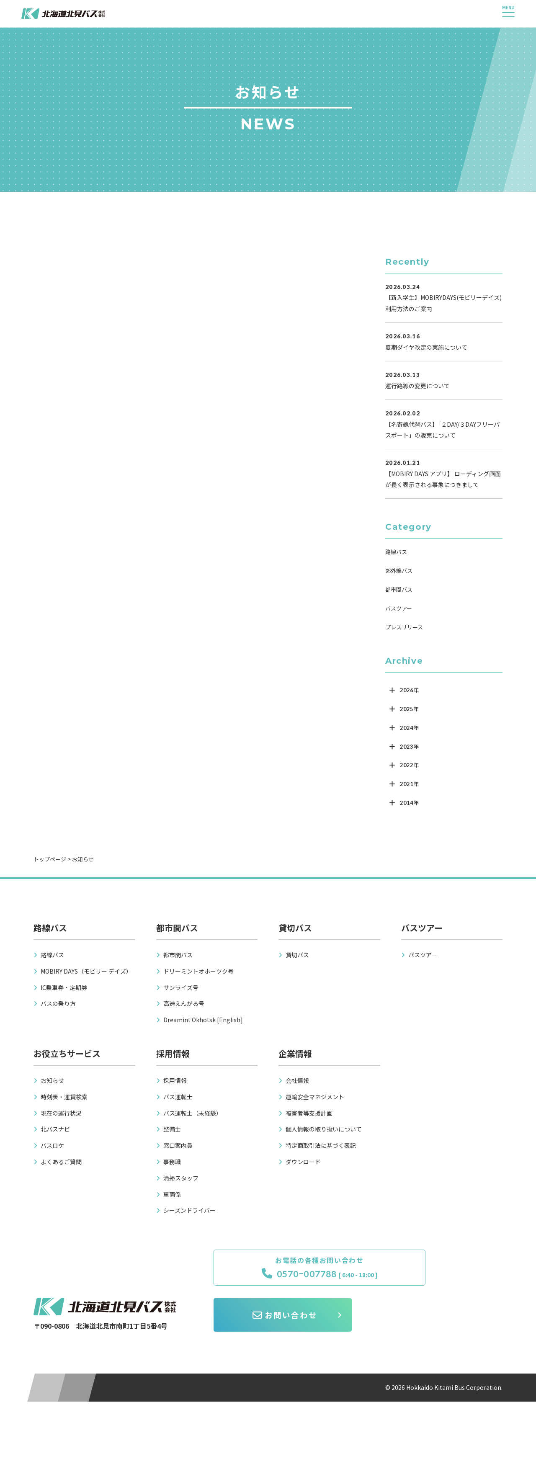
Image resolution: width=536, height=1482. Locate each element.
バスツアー (398, 608)
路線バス (396, 552)
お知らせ (52, 1080)
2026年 (409, 690)
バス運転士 (178, 1097)
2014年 (409, 802)
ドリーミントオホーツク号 (198, 971)
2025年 (409, 709)
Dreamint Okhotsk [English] (203, 1019)
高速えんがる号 (183, 1003)
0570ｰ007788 (281, 1274)
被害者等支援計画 (309, 1113)
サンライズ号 (180, 987)
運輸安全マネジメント (315, 1097)
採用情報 (175, 1080)
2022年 (409, 765)
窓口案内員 (178, 1145)
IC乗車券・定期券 (64, 987)
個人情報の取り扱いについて (324, 1129)
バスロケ (52, 1145)
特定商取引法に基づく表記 (321, 1145)
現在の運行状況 (61, 1113)
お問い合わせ (435, 1274)
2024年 (409, 727)
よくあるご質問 (61, 1161)
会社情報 (297, 1080)
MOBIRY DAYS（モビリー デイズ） (86, 971)
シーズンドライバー (189, 1210)
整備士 (172, 1129)
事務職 (172, 1161)
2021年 (409, 784)
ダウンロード (303, 1161)
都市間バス (398, 589)
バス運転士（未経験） (192, 1113)
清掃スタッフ (180, 1178)
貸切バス (297, 955)
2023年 (409, 746)
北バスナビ (55, 1129)
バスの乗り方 (58, 1003)
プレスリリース (404, 627)
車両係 (172, 1194)
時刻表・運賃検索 (64, 1097)
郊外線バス (398, 571)
